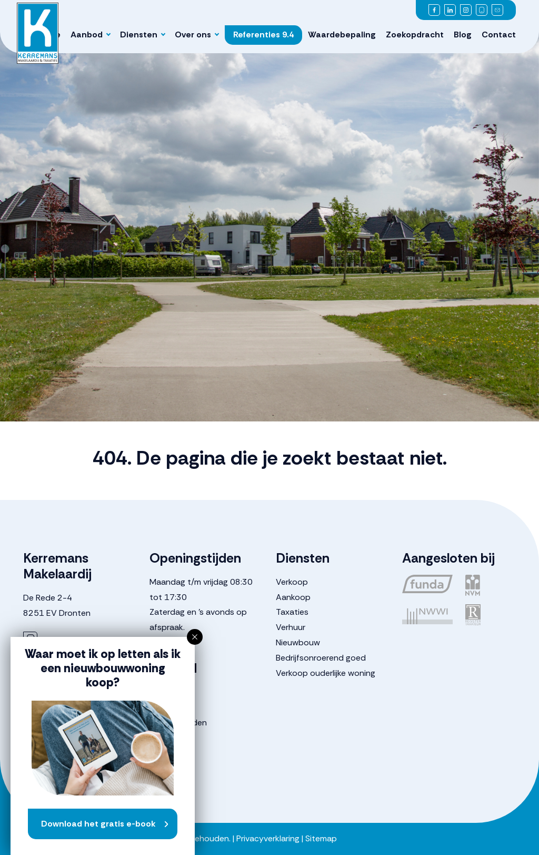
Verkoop (292, 581)
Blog (463, 34)
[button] (195, 637)
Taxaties (292, 611)
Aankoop (293, 597)
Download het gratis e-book (98, 823)
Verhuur (290, 627)
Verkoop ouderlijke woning (325, 673)
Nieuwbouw (298, 642)
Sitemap (321, 838)
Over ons (193, 34)
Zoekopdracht (415, 34)
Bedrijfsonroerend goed (321, 657)
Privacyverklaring (268, 838)
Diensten (138, 34)
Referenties (263, 34)
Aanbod (87, 34)
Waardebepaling (342, 34)
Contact (499, 34)
